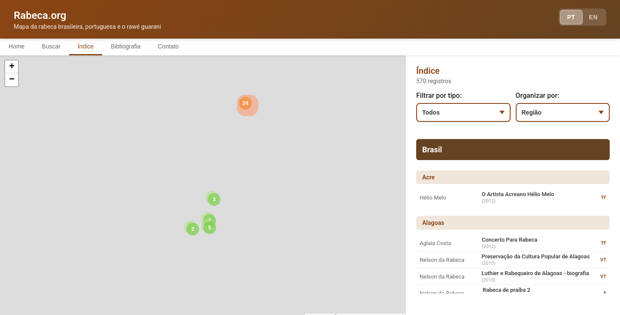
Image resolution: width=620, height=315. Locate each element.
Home (16, 46)
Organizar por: (538, 95)
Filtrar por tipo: (439, 95)
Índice (86, 46)
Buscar (51, 46)
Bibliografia (125, 46)
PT (571, 17)
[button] (110, 198)
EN (593, 17)
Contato (168, 46)
